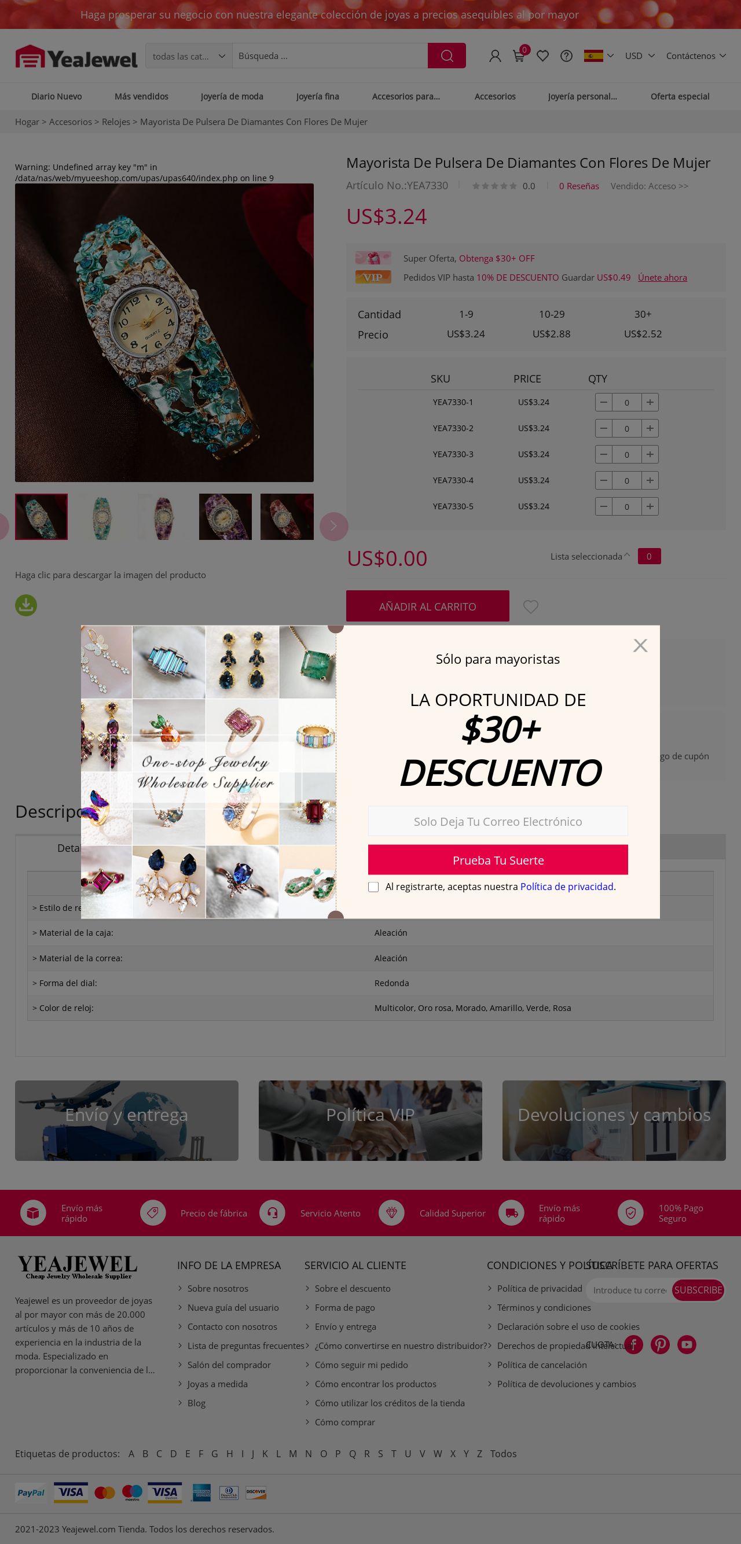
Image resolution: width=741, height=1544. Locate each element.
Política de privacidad (567, 886)
